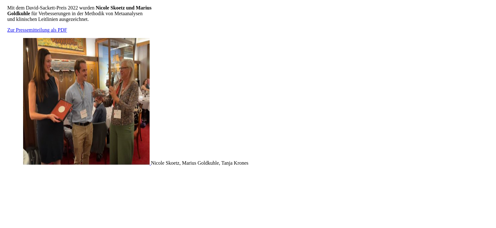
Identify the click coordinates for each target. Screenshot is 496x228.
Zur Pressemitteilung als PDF (37, 30)
